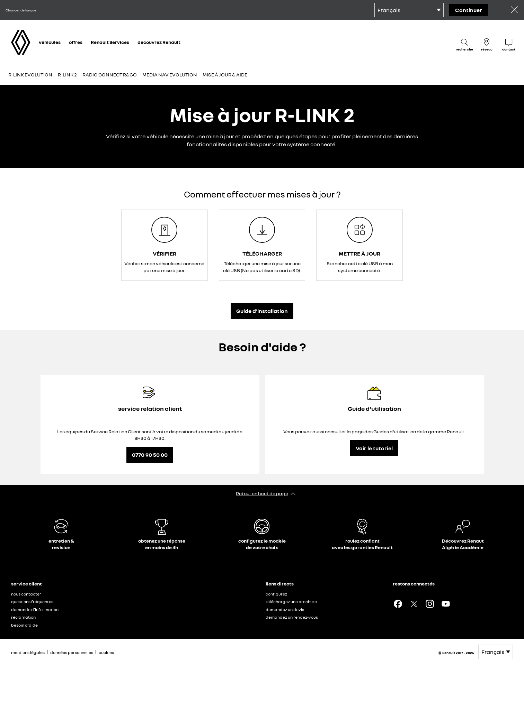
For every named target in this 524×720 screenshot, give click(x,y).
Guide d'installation (262, 310)
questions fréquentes (32, 601)
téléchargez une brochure (291, 601)
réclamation (23, 617)
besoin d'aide (24, 625)
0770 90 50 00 (150, 454)
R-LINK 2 (67, 74)
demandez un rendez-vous (292, 617)
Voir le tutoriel (374, 448)
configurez (276, 594)
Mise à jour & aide (225, 74)
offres (75, 42)
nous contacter (26, 594)
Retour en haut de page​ (262, 493)
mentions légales (28, 652)
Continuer (468, 10)
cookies (106, 652)
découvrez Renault (158, 42)
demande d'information (35, 609)
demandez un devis (285, 609)
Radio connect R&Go (109, 74)
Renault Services (110, 42)
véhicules (50, 42)
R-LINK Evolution (30, 74)
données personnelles (71, 652)
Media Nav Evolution (169, 74)
